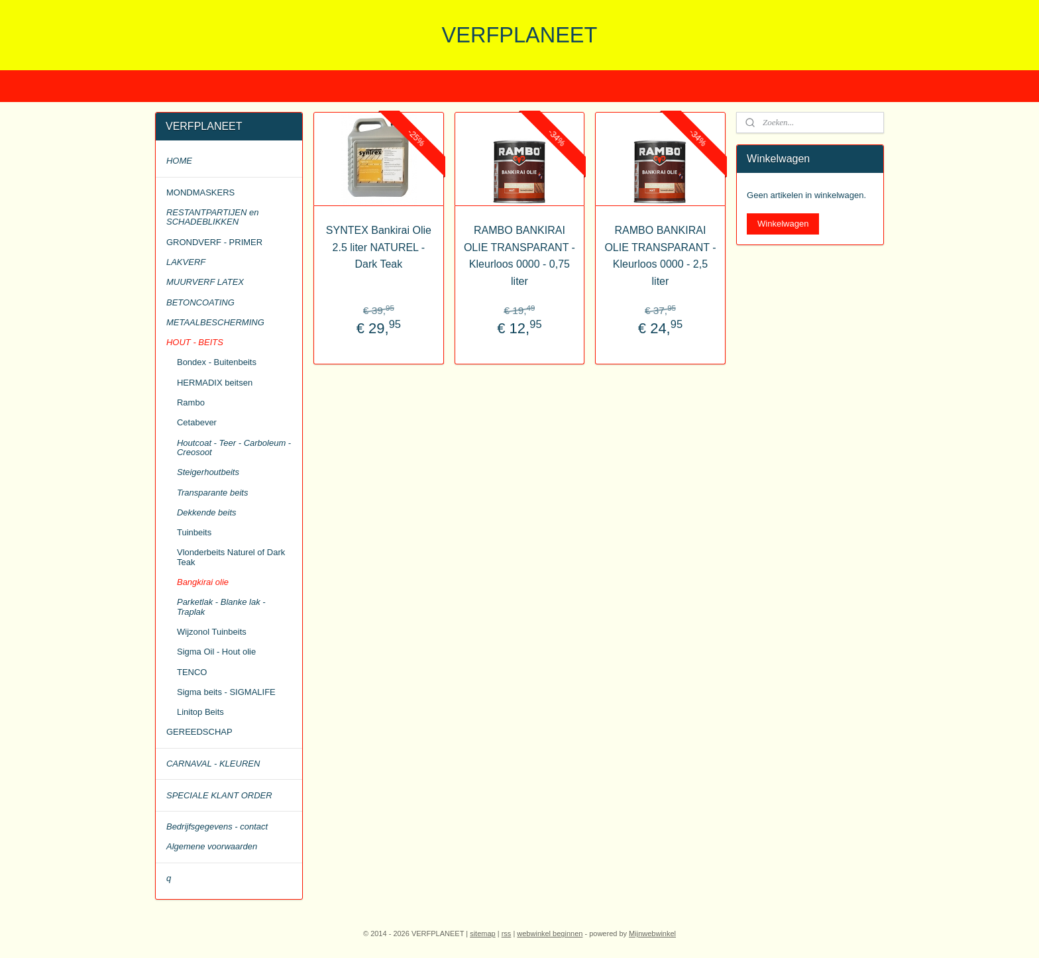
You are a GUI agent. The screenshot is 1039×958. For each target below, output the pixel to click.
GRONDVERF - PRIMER (214, 242)
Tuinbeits (194, 532)
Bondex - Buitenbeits (216, 362)
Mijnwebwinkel (652, 933)
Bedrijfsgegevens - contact (217, 826)
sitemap (483, 933)
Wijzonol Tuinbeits (211, 632)
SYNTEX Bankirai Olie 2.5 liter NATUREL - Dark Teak (378, 247)
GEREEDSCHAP (199, 732)
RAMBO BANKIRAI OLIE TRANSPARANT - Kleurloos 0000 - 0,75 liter (519, 256)
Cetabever (197, 422)
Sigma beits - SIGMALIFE (226, 692)
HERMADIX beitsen (214, 383)
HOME (179, 161)
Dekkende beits (207, 512)
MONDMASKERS (200, 192)
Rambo (191, 402)
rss (507, 933)
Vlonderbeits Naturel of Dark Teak (231, 556)
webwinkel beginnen (549, 933)
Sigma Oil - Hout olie (216, 652)
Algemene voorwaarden (211, 846)
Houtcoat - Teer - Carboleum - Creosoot (234, 447)
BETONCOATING (200, 302)
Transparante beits (212, 493)
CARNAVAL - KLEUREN (213, 764)
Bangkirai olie (203, 582)
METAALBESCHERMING (215, 322)
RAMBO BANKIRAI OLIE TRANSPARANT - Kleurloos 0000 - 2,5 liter (660, 256)
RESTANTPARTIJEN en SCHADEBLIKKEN (212, 217)
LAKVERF (185, 262)
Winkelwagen (782, 224)
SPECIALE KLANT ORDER (219, 795)
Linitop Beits (200, 712)
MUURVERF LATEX (205, 282)
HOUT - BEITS (194, 342)
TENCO (192, 672)
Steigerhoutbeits (208, 472)
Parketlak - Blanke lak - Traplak (221, 606)
